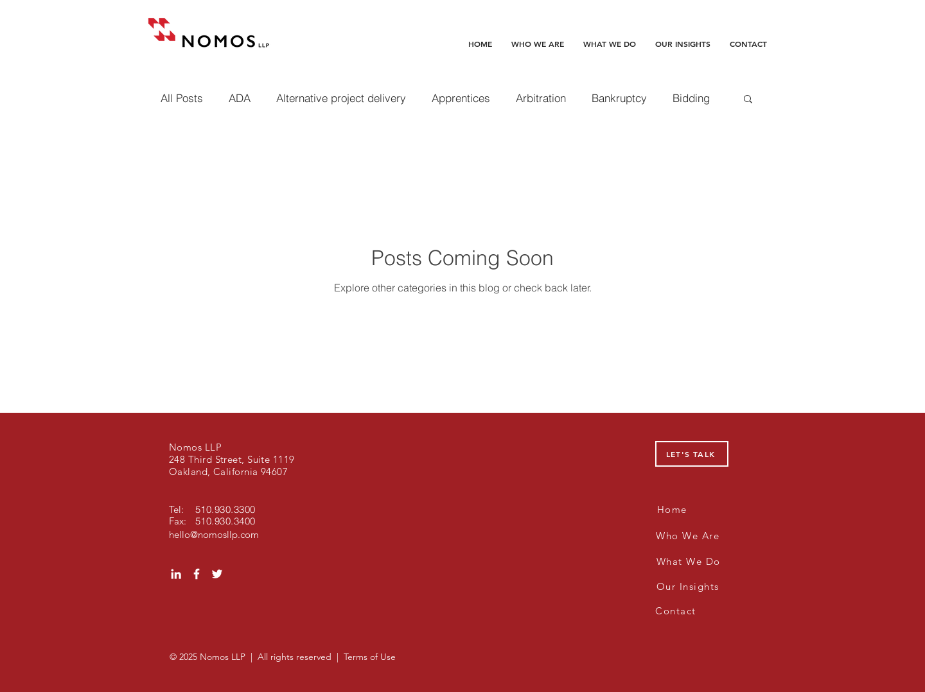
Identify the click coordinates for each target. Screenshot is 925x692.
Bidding (691, 98)
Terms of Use (370, 656)
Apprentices (461, 98)
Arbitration (541, 98)
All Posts (182, 98)
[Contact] (677, 610)
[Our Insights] (689, 586)
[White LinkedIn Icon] (176, 574)
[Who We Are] (689, 535)
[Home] (673, 509)
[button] (748, 100)
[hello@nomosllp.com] (215, 534)
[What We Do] (689, 561)
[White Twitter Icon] (217, 574)
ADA (240, 98)
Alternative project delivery (341, 98)
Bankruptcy (619, 98)
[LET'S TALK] (691, 454)
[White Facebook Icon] (196, 574)
